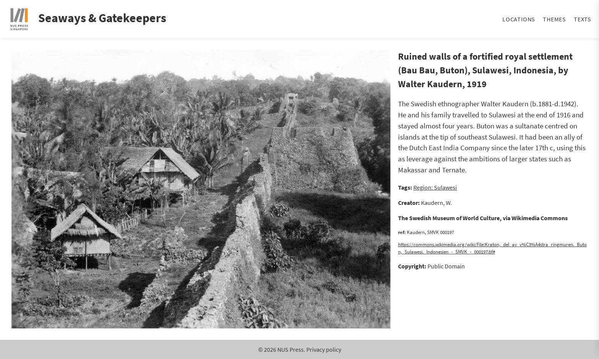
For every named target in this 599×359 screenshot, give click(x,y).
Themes (554, 19)
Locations (518, 19)
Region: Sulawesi (435, 187)
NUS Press (290, 349)
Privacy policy (323, 349)
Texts (582, 19)
